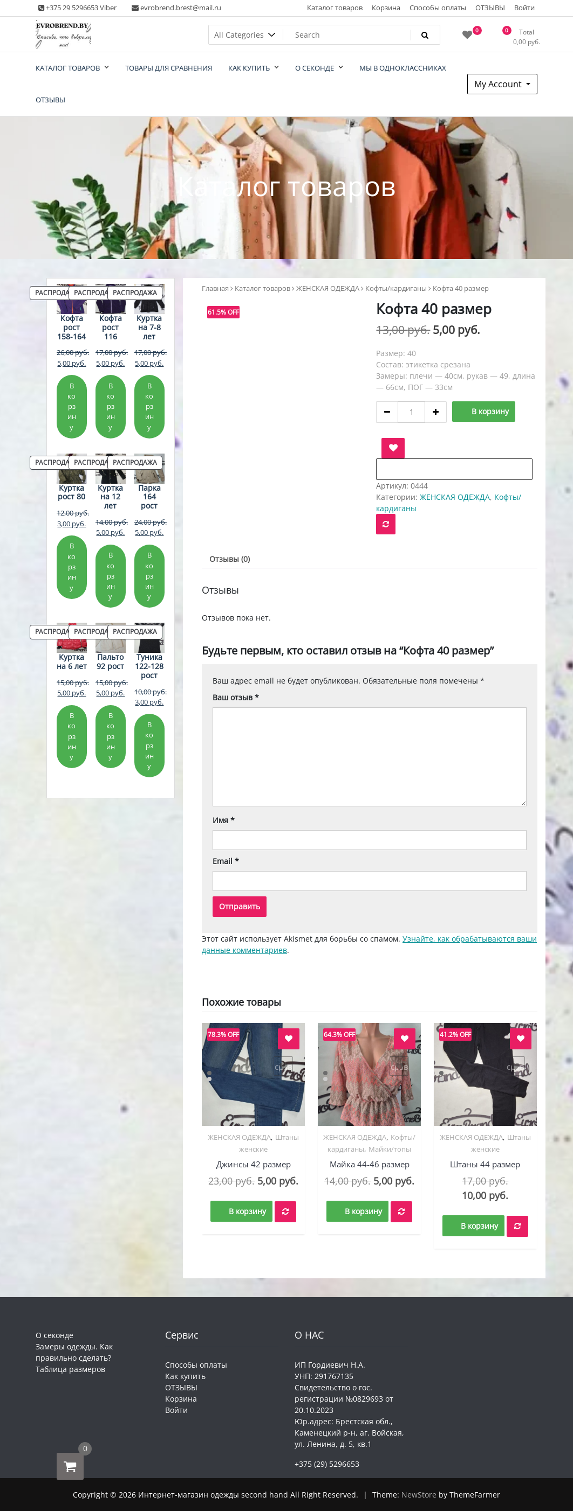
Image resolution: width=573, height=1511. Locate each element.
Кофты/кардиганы (396, 288)
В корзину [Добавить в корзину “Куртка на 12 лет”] (110, 575)
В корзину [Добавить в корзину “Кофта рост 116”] (110, 406)
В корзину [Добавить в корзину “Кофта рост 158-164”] (71, 406)
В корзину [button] (247, 1211)
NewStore (418, 1494)
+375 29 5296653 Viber (77, 7)
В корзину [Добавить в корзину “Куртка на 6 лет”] (71, 736)
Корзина (386, 7)
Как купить (185, 1376)
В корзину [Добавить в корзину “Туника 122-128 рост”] (149, 745)
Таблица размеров (70, 1369)
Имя (224, 820)
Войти (524, 7)
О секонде (54, 1335)
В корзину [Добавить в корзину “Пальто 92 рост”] (110, 736)
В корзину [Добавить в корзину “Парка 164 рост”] (149, 575)
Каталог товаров (335, 7)
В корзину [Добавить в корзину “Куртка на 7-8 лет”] (149, 406)
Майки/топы (390, 1149)
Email (226, 861)
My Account (499, 84)
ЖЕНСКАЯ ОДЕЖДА (327, 288)
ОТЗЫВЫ (490, 7)
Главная (215, 288)
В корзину (490, 411)
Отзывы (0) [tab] (229, 559)
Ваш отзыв (236, 697)
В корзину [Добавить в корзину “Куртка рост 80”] (71, 566)
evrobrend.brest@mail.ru (176, 7)
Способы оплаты (438, 7)
